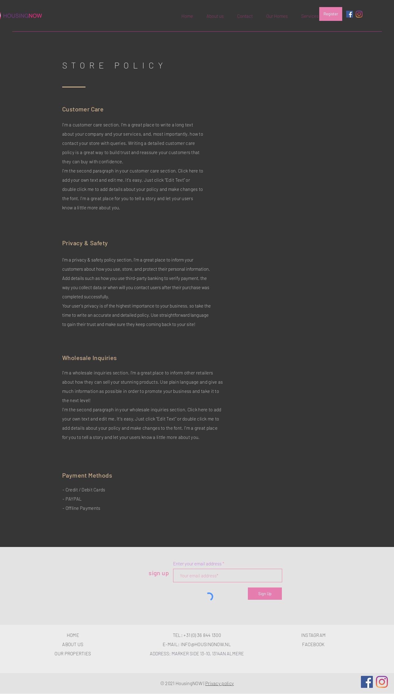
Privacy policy (219, 683)
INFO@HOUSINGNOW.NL (206, 644)
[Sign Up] (265, 593)
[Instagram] (359, 14)
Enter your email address (197, 563)
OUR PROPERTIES (73, 653)
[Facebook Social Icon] (349, 14)
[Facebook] (367, 682)
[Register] (330, 14)
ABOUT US (72, 644)
